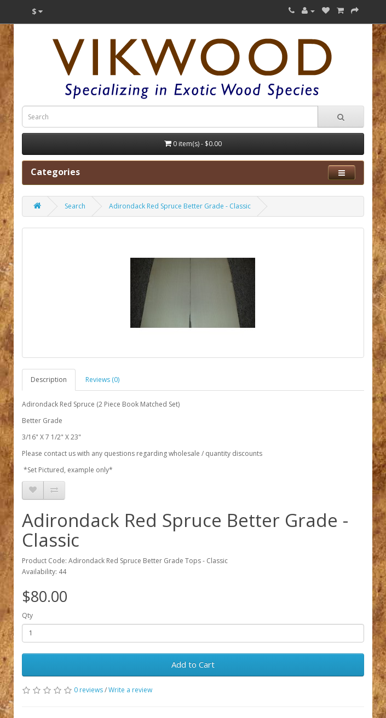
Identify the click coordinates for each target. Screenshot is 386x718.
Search (75, 206)
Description (49, 379)
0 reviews (88, 689)
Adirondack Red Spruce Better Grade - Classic (180, 206)
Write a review (130, 689)
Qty (27, 615)
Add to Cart (193, 664)
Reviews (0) (102, 379)
